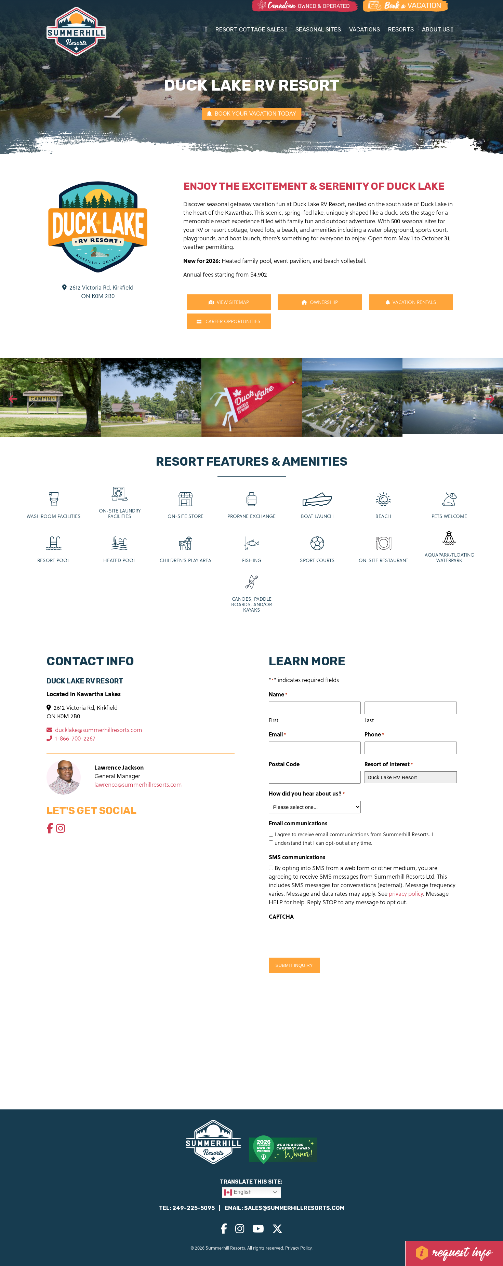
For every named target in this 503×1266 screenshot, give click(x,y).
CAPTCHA (281, 916)
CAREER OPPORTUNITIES (229, 321)
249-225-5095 (193, 1208)
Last (369, 720)
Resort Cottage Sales (251, 29)
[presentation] (13, 399)
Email (277, 734)
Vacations (364, 29)
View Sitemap (229, 302)
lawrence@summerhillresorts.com (138, 785)
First (273, 720)
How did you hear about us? (307, 793)
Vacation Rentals (411, 302)
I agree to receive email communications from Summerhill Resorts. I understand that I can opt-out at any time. (354, 839)
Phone (374, 734)
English (238, 1192)
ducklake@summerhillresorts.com (94, 730)
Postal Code (284, 764)
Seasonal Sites (318, 29)
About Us (437, 29)
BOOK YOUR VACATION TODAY (251, 114)
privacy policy (406, 894)
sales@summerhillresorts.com (294, 1208)
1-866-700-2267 (71, 738)
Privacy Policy (298, 1248)
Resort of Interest (389, 764)
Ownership (320, 302)
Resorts (401, 29)
